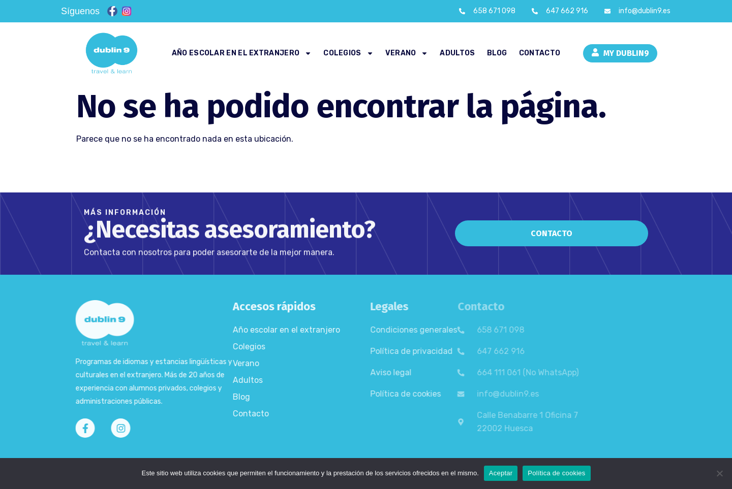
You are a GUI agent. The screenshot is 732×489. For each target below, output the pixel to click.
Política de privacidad (366, 351)
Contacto (539, 53)
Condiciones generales (368, 330)
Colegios (348, 53)
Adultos (457, 53)
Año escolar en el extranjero (242, 53)
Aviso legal (345, 372)
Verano (407, 53)
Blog (497, 53)
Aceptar (501, 473)
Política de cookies (360, 394)
